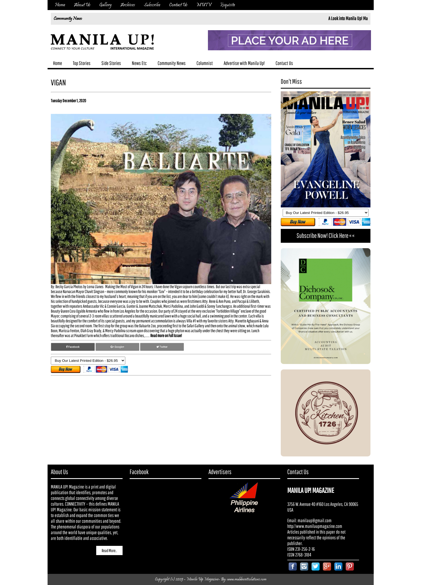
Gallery (105, 5)
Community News (172, 63)
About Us (82, 5)
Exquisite (227, 5)
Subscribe (152, 5)
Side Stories (111, 63)
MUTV (203, 5)
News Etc (139, 63)
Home (60, 5)
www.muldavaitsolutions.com (246, 579)
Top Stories (82, 63)
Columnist (205, 63)
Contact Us (178, 5)
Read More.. (109, 550)
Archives (127, 5)
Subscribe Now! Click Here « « (325, 235)
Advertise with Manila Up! (244, 63)
